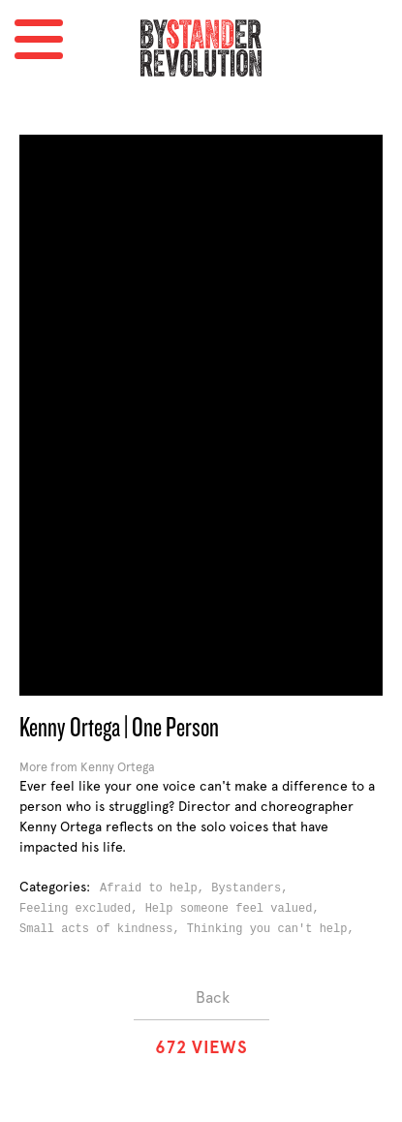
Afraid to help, (155, 888)
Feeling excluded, (82, 909)
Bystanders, (252, 888)
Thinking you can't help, (274, 929)
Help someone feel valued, (235, 909)
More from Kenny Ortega (87, 767)
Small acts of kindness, (103, 929)
